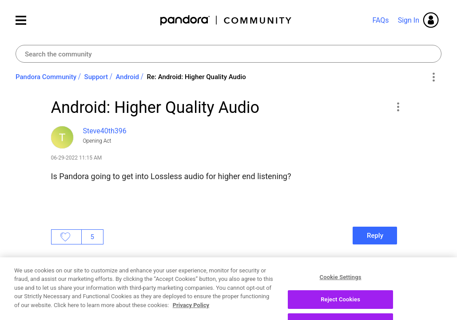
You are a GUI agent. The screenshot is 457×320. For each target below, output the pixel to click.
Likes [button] (66, 237)
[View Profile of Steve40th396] (105, 131)
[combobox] (228, 54)
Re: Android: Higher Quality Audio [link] (196, 77)
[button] (398, 106)
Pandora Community (226, 20)
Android (127, 77)
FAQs (380, 20)
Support (96, 77)
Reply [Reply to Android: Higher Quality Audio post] (375, 236)
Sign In (408, 20)
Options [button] (433, 77)
